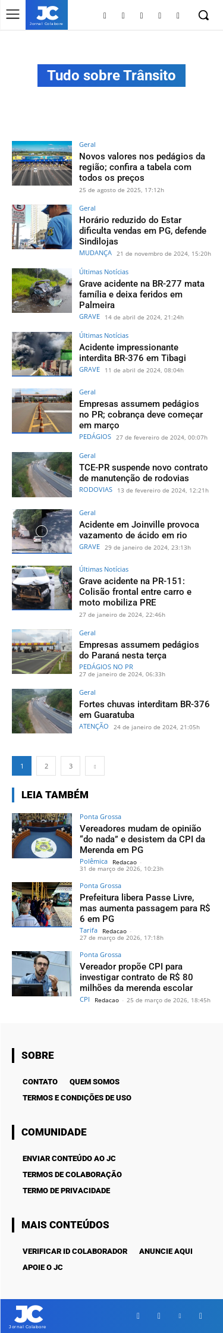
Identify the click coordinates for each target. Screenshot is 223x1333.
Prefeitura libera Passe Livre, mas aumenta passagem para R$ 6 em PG (145, 908)
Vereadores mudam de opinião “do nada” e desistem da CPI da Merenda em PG (142, 839)
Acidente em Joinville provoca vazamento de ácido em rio (139, 530)
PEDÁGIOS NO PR (106, 666)
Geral (87, 144)
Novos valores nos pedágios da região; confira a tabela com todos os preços (142, 167)
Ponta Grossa (100, 816)
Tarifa (89, 930)
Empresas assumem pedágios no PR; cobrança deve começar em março (141, 415)
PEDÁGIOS (95, 436)
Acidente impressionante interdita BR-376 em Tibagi (132, 352)
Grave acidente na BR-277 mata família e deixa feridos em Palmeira (142, 294)
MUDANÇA (95, 252)
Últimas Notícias (103, 271)
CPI (85, 999)
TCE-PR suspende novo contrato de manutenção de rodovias (143, 473)
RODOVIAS (95, 489)
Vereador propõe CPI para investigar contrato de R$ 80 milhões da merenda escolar (136, 977)
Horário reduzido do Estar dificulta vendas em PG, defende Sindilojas (142, 231)
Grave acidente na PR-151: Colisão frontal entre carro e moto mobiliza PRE (135, 592)
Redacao (124, 862)
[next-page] (95, 766)
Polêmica (94, 861)
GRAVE (89, 316)
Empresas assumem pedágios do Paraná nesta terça (139, 650)
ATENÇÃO (94, 726)
